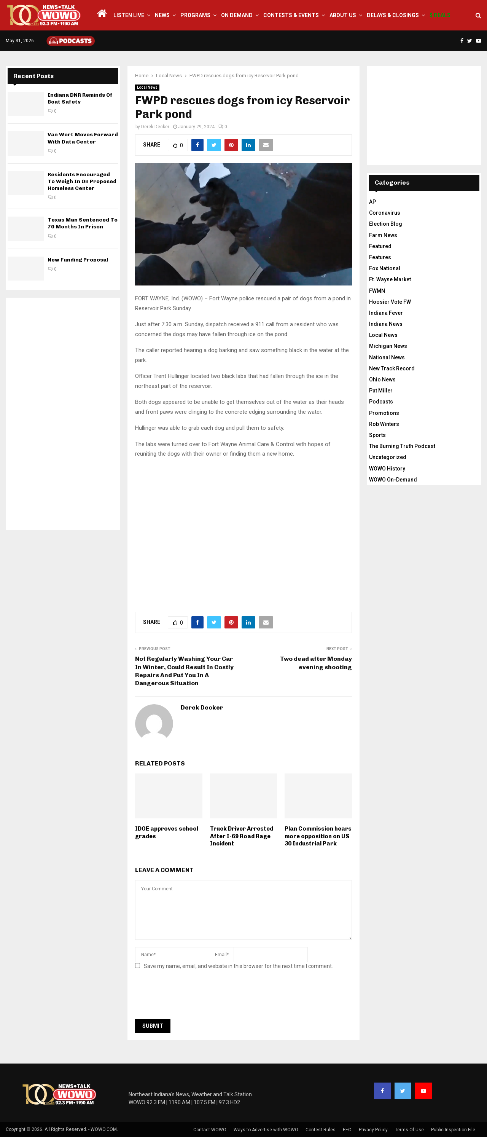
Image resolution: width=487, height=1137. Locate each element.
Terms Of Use (409, 1129)
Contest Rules (321, 1129)
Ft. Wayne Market (390, 279)
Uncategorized (387, 457)
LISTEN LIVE (128, 15)
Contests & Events (291, 15)
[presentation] (193, 996)
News (162, 15)
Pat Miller (381, 391)
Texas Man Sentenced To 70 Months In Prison (83, 223)
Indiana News (386, 324)
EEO (347, 1129)
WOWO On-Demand (393, 480)
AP (372, 202)
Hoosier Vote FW (390, 302)
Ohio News (382, 379)
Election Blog (385, 224)
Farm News (383, 235)
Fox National (384, 268)
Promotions (384, 413)
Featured (380, 246)
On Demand (237, 15)
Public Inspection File (453, 1129)
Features (380, 257)
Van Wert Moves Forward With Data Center (83, 138)
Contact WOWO (209, 1129)
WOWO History (387, 469)
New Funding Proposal (78, 260)
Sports (377, 435)
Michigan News (388, 346)
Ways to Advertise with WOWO (266, 1129)
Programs (195, 15)
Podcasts (381, 402)
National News (387, 357)
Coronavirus (384, 213)
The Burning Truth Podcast (402, 446)
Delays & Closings (393, 15)
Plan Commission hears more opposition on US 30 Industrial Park (318, 836)
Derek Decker (155, 126)
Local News (147, 87)
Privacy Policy (373, 1129)
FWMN (377, 291)
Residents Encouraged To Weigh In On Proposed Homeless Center (82, 181)
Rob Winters (384, 424)
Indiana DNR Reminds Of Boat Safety (80, 98)
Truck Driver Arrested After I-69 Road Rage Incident (241, 836)
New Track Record (392, 368)
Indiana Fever (386, 313)
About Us (342, 15)
